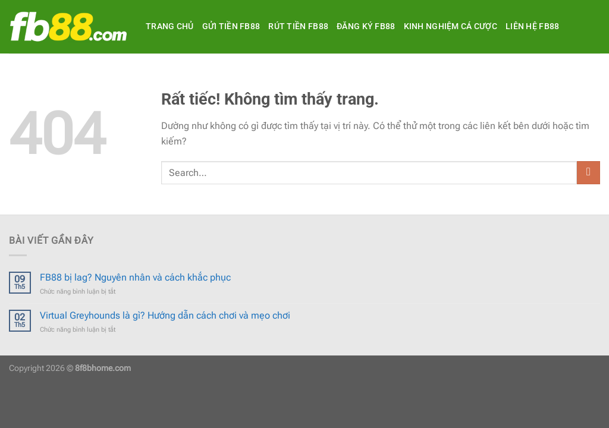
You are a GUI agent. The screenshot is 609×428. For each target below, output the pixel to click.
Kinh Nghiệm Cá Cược (450, 26)
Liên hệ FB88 (532, 26)
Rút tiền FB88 (298, 26)
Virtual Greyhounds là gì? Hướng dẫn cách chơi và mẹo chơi (165, 315)
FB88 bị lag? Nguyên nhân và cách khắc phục (135, 277)
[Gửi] (588, 172)
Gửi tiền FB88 (231, 26)
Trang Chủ (170, 26)
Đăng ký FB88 (366, 26)
